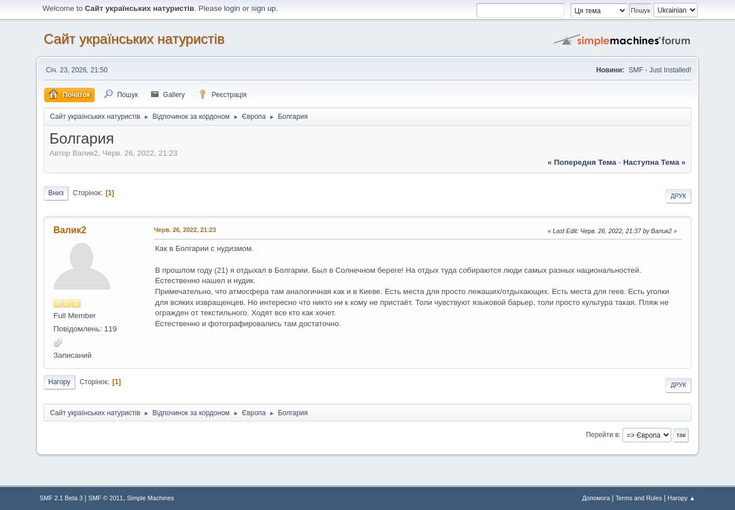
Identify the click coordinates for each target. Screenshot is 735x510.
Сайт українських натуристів (134, 39)
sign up (264, 8)
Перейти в (602, 435)
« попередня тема (582, 162)
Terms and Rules (639, 497)
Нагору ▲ (681, 497)
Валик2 (69, 230)
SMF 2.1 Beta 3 (61, 497)
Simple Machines (150, 497)
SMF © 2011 (105, 497)
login (232, 8)
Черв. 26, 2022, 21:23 (185, 229)
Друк (678, 195)
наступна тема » (654, 162)
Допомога (596, 497)
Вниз (56, 193)
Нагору (59, 382)
